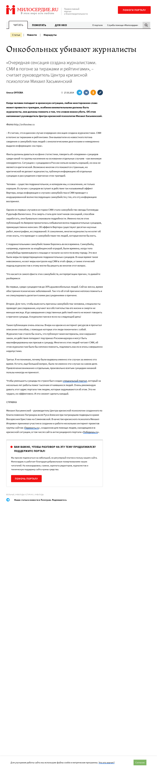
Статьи (16, 35)
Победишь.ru (90, 432)
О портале (97, 25)
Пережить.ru (32, 427)
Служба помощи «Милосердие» (122, 25)
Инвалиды (39, 494)
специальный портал (75, 380)
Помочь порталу (26, 478)
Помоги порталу (134, 10)
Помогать (39, 25)
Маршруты (50, 35)
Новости (32, 35)
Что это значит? (107, 762)
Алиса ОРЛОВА (14, 92)
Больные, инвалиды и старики (20, 494)
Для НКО (61, 25)
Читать (18, 25)
